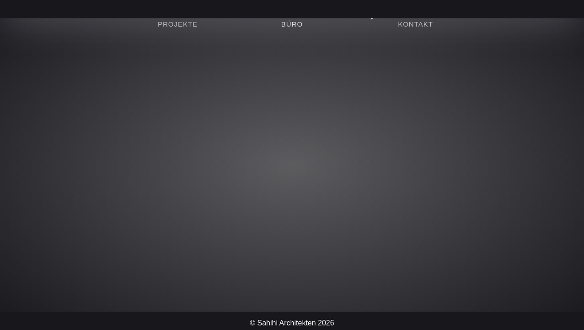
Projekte (178, 24)
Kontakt (415, 24)
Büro (292, 24)
